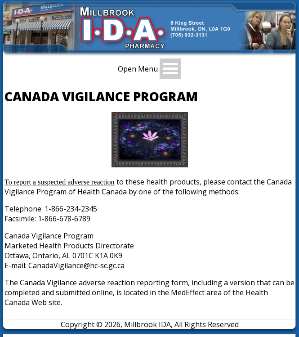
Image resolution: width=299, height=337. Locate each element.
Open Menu (138, 68)
